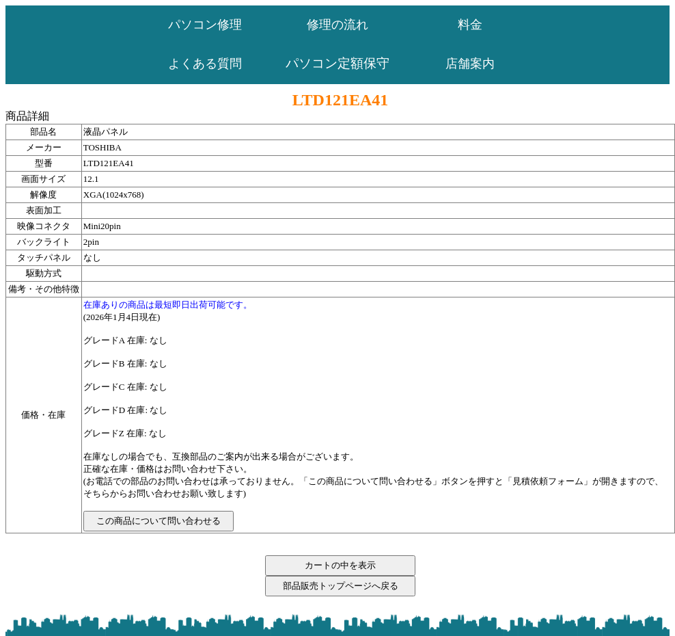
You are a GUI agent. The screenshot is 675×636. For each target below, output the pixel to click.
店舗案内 (470, 63)
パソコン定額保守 (337, 63)
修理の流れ (337, 24)
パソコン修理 (205, 24)
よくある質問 (205, 63)
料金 (470, 24)
